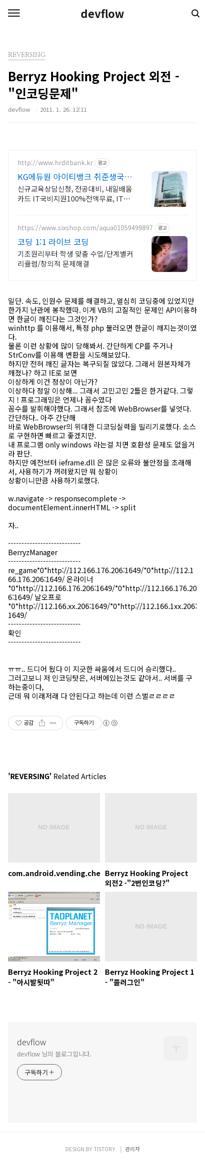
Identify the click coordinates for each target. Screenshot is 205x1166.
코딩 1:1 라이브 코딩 (53, 241)
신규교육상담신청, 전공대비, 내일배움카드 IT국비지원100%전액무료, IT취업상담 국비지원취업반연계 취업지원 (74, 193)
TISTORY (104, 1149)
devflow (102, 13)
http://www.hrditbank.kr (55, 163)
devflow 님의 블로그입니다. (54, 1053)
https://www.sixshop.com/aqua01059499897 (85, 228)
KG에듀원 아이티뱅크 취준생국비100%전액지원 (74, 176)
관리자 (132, 1149)
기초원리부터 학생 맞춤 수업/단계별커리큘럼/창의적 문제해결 (75, 258)
